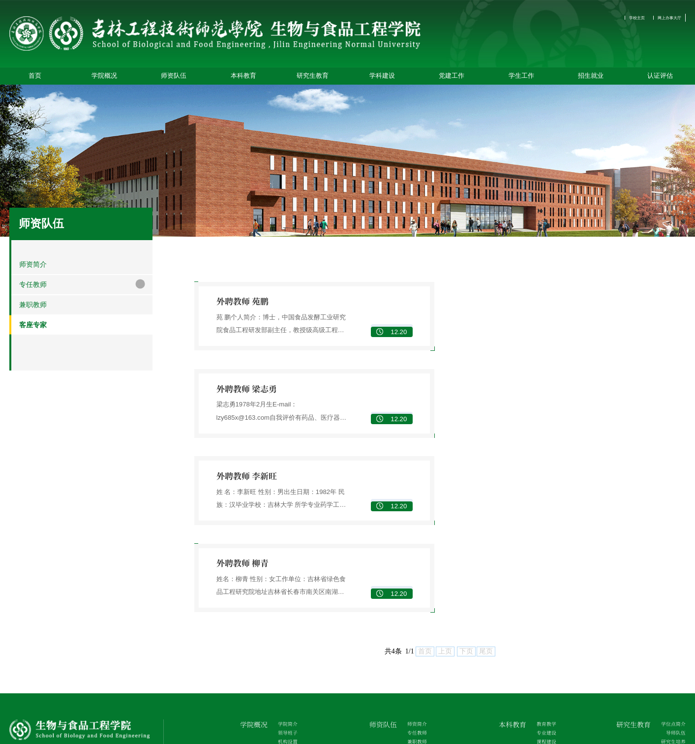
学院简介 (285, 556)
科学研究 (285, 674)
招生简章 (673, 649)
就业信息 (673, 662)
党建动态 (414, 674)
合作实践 (543, 616)
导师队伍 (673, 568)
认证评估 (660, 79)
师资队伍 (173, 79)
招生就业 (590, 79)
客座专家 (414, 592)
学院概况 (104, 79)
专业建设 (543, 568)
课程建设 (543, 580)
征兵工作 (543, 698)
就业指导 (673, 674)
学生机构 (543, 649)
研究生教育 (313, 79)
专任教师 (414, 568)
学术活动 (673, 604)
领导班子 (285, 568)
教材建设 (543, 592)
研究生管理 (670, 592)
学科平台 (285, 662)
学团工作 (543, 674)
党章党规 (414, 662)
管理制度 (543, 662)
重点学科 (285, 649)
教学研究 (543, 604)
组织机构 (414, 649)
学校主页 (621, 18)
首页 (35, 79)
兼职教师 (414, 580)
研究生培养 (670, 580)
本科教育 (243, 79)
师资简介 (414, 556)
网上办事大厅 (663, 18)
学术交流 (285, 698)
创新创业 (543, 628)
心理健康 (543, 686)
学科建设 (382, 79)
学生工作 (521, 79)
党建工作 (451, 79)
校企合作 (285, 686)
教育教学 (543, 556)
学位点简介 (670, 556)
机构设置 (285, 580)
